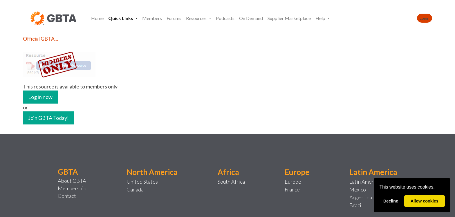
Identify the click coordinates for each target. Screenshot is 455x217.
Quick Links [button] (121, 18)
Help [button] (320, 18)
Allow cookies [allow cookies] (424, 201)
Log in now (40, 97)
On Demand (251, 18)
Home (97, 18)
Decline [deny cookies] (390, 201)
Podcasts (225, 18)
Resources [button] (196, 18)
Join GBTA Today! (48, 118)
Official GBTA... (40, 38)
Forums (174, 18)
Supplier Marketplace (289, 18)
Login (424, 18)
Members (152, 18)
